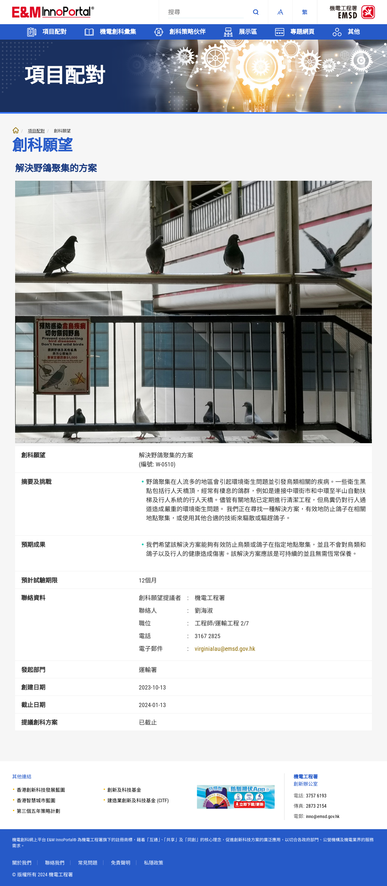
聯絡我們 (54, 863)
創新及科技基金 (124, 790)
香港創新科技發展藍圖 (41, 790)
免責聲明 (120, 863)
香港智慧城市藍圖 (36, 800)
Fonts (280, 12)
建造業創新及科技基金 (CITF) (138, 800)
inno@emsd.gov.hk (324, 816)
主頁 (16, 130)
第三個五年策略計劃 (38, 811)
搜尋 (256, 12)
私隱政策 (153, 863)
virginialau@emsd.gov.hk (225, 648)
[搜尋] (206, 12)
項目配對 (36, 130)
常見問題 (87, 863)
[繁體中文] (305, 12)
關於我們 (21, 863)
